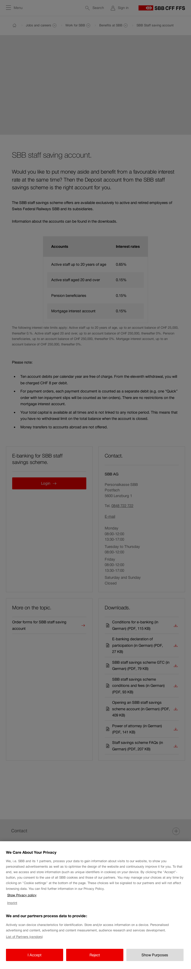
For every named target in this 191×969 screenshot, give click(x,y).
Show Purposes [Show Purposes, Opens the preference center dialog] (155, 955)
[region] (95, 905)
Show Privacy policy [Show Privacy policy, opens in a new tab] (22, 895)
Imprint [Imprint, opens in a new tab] (12, 903)
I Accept (35, 955)
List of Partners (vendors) (24, 937)
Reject (95, 955)
